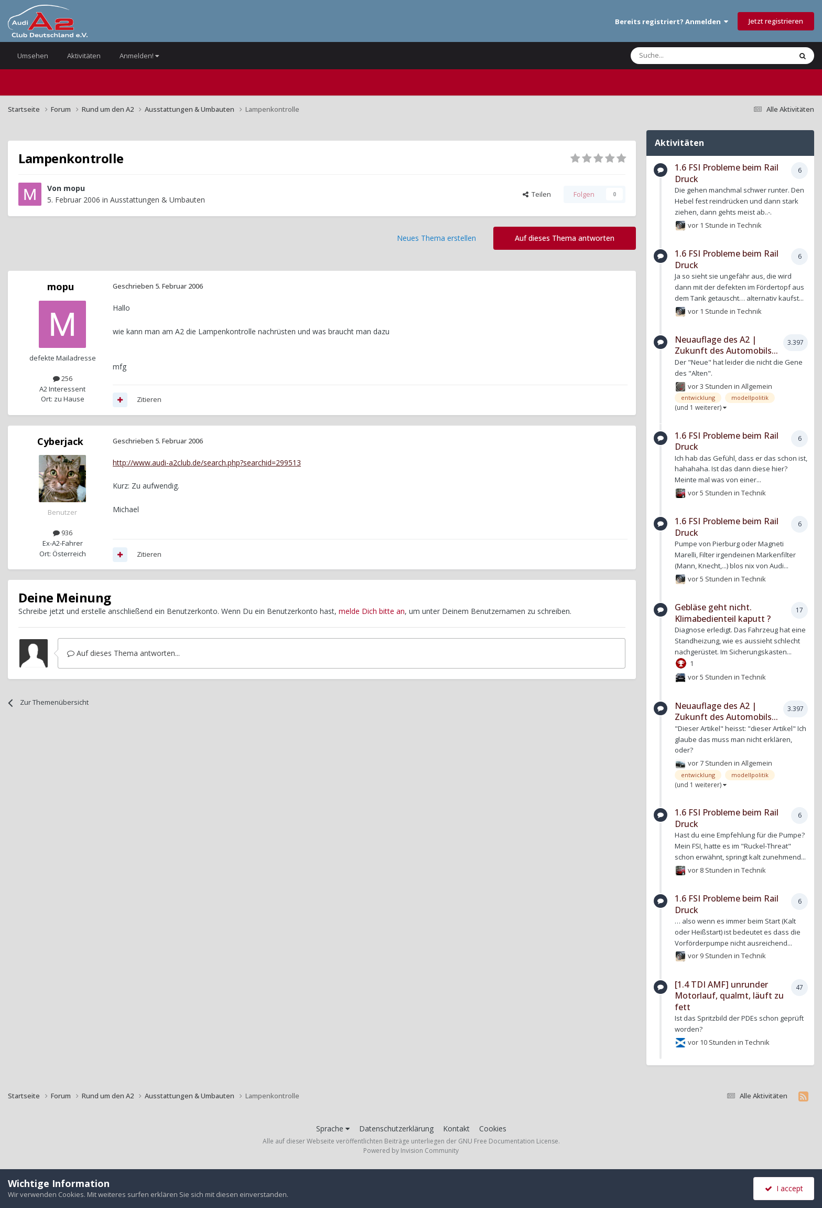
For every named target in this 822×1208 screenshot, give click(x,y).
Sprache (333, 1128)
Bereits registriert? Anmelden (671, 21)
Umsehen (32, 55)
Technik (749, 224)
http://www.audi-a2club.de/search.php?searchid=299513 (207, 463)
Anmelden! (139, 55)
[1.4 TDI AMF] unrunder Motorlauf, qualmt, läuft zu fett (729, 996)
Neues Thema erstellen (436, 238)
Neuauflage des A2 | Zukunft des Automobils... (726, 345)
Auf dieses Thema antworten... (123, 653)
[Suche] (680, 55)
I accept (784, 1188)
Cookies (492, 1128)
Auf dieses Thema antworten (564, 238)
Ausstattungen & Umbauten (157, 200)
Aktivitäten (84, 55)
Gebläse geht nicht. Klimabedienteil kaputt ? (723, 612)
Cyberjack (60, 441)
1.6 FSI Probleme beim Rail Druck (726, 173)
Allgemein (756, 385)
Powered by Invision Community (411, 1150)
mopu (74, 188)
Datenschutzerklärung (396, 1128)
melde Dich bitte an (372, 611)
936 (62, 532)
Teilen (537, 194)
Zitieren (149, 399)
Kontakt (456, 1128)
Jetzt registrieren (776, 21)
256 (62, 378)
